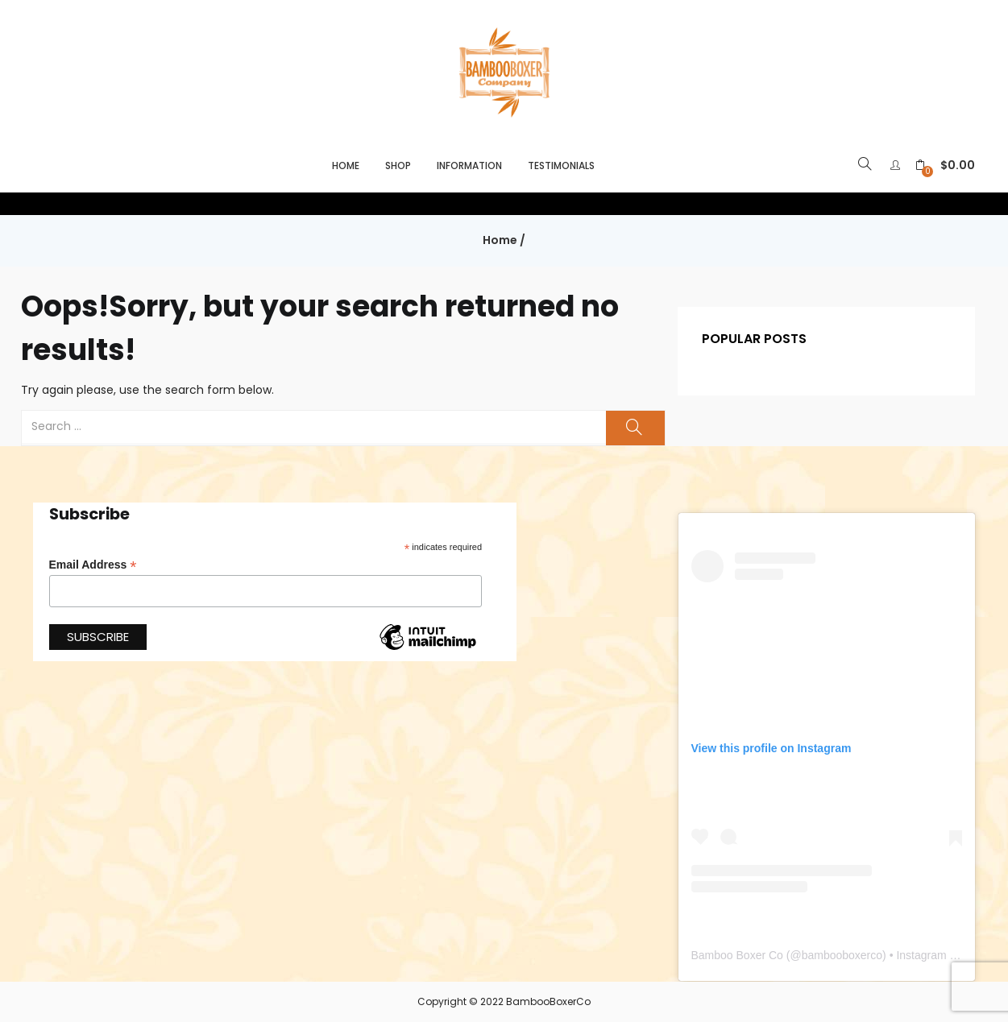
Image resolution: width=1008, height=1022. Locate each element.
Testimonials (561, 165)
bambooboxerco (842, 955)
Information (469, 165)
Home (345, 165)
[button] (945, 165)
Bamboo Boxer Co (737, 955)
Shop (398, 165)
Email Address (93, 565)
